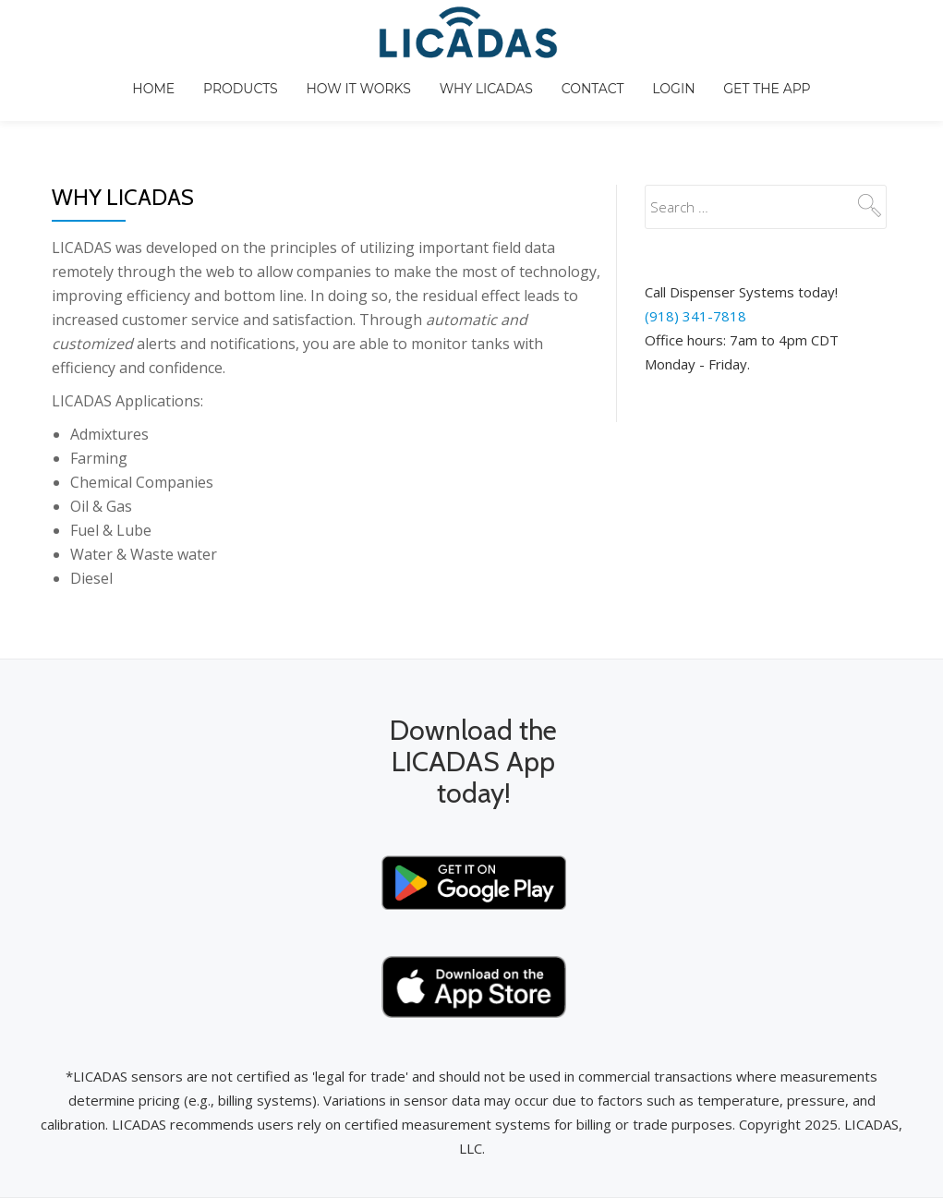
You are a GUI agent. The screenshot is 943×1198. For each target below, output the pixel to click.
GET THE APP (857, 97)
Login (759, 97)
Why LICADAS (562, 97)
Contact (673, 97)
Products (307, 97)
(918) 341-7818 (695, 242)
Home (215, 97)
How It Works (429, 97)
